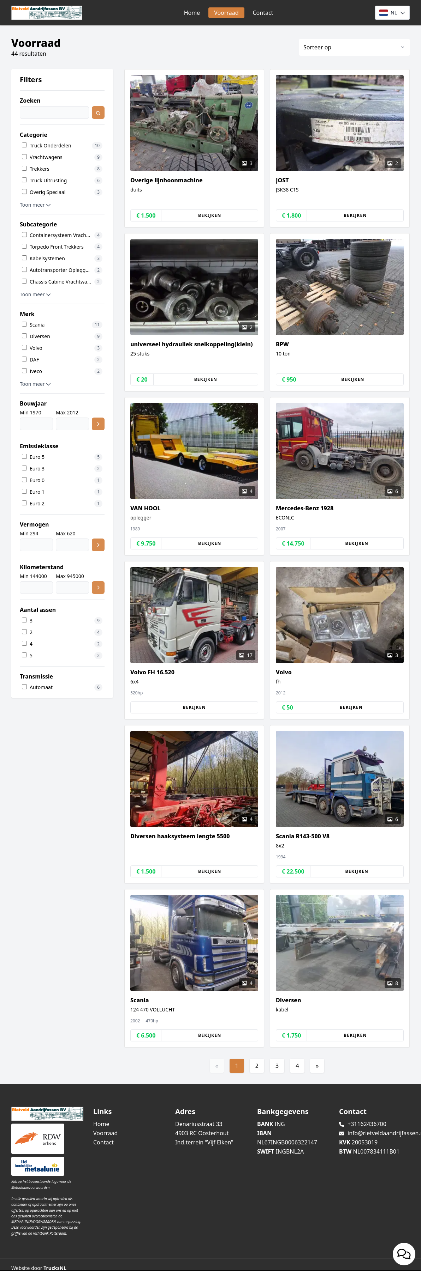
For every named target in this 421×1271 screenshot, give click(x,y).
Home (192, 13)
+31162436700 (367, 1124)
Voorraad (226, 13)
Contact (263, 13)
